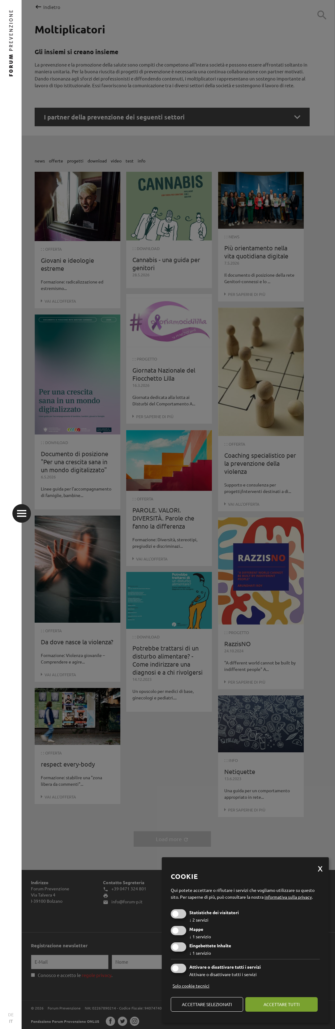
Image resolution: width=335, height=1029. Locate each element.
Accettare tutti (282, 1004)
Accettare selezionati (207, 1004)
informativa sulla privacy (288, 897)
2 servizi (198, 920)
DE (11, 1014)
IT (11, 1021)
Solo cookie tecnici (191, 985)
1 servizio (200, 936)
